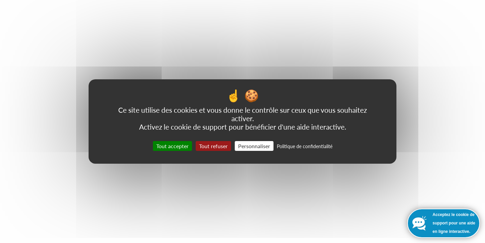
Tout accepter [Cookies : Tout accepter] (172, 146)
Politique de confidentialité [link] (304, 146)
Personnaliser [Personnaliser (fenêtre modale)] (254, 146)
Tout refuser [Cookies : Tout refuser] (213, 146)
